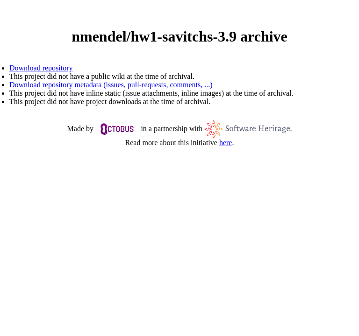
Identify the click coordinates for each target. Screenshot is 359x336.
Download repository (41, 68)
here (225, 143)
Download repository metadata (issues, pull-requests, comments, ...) (111, 85)
